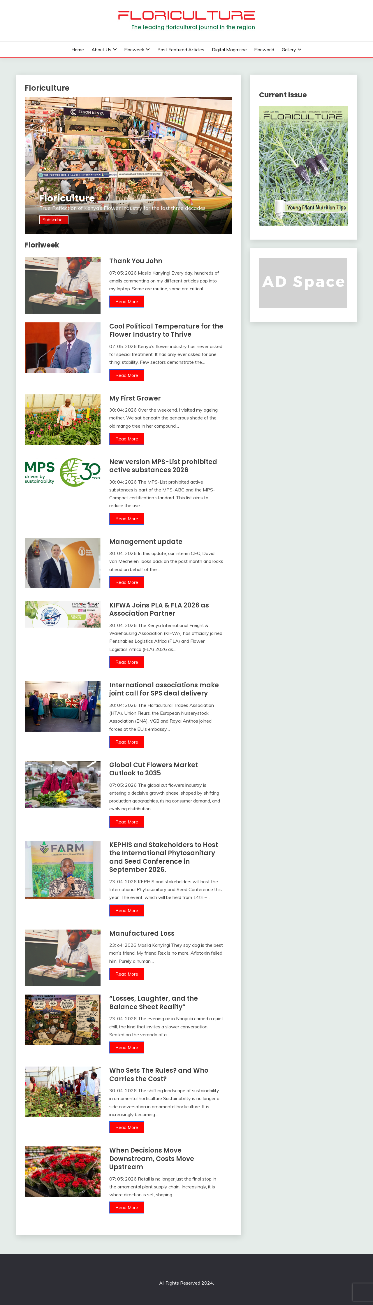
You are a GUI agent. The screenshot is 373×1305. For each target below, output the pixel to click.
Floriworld (264, 49)
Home (77, 49)
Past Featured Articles (180, 49)
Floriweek (134, 49)
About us (101, 49)
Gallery (289, 49)
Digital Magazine (229, 49)
